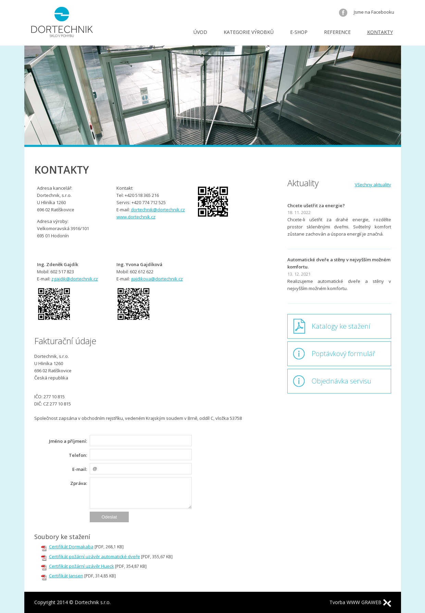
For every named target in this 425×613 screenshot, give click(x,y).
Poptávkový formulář (343, 353)
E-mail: (79, 469)
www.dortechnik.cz (135, 217)
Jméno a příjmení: (68, 441)
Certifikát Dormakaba (71, 546)
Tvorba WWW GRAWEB (360, 602)
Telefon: (78, 455)
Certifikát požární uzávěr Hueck (81, 566)
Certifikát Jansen (66, 576)
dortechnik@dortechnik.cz (158, 210)
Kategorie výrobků (249, 32)
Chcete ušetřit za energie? (316, 205)
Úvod (200, 32)
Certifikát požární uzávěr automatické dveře (94, 556)
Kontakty (380, 32)
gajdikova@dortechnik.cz (157, 279)
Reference (337, 32)
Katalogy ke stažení (341, 326)
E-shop (299, 32)
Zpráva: (78, 483)
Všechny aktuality (373, 185)
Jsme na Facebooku (366, 12)
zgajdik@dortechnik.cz (74, 279)
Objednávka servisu (341, 381)
